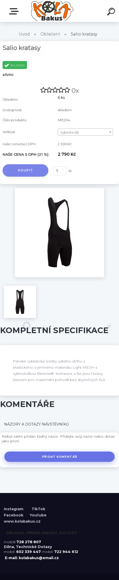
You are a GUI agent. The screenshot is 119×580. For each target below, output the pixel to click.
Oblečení (50, 34)
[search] (111, 12)
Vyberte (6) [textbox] (69, 132)
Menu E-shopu (15, 11)
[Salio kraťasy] (59, 189)
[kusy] (59, 170)
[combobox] (85, 132)
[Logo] (52, 11)
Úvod (24, 34)
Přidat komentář (59, 456)
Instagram (14, 509)
